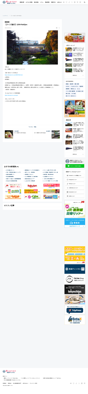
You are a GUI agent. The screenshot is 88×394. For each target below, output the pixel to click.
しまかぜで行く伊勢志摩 (30, 180)
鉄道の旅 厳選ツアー (10, 174)
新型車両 (67, 88)
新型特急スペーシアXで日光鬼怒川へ (32, 170)
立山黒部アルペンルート (48, 176)
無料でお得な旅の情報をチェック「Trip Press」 (52, 378)
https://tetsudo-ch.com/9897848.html (14, 75)
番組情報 (47, 2)
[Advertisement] (44, 10)
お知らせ (59, 2)
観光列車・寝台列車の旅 (48, 174)
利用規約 (4, 383)
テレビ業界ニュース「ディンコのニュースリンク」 (30, 378)
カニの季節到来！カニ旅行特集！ (31, 176)
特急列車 (81, 86)
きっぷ (78, 88)
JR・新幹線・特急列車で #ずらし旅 (50, 172)
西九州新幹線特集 (9, 176)
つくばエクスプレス (74, 86)
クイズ (7, 21)
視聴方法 (53, 2)
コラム (41, 2)
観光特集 (36, 2)
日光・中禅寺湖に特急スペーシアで (13, 172)
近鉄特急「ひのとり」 (29, 174)
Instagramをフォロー (72, 179)
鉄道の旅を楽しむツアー (30, 178)
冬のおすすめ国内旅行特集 (11, 180)
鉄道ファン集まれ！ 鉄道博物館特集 (13, 178)
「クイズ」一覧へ (32, 126)
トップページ (5, 15)
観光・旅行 (68, 93)
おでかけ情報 (29, 2)
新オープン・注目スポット (71, 95)
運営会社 (9, 383)
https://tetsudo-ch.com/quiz (11, 95)
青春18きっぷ (73, 88)
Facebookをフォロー (72, 192)
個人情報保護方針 (16, 383)
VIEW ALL (75, 75)
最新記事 (22, 2)
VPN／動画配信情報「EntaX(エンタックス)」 (12, 380)
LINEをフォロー (71, 196)
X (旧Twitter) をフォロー (72, 188)
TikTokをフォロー (71, 183)
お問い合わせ (25, 383)
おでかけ (67, 86)
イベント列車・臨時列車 (70, 91)
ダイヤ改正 (74, 93)
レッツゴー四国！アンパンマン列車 (50, 180)
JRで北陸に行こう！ (10, 170)
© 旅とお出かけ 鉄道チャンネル (8, 385)
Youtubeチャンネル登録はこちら (74, 175)
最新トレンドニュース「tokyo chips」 (11, 378)
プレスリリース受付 (33, 383)
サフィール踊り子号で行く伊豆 (49, 170)
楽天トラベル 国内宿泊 (30, 172)
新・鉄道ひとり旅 (80, 91)
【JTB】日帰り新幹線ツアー (49, 178)
